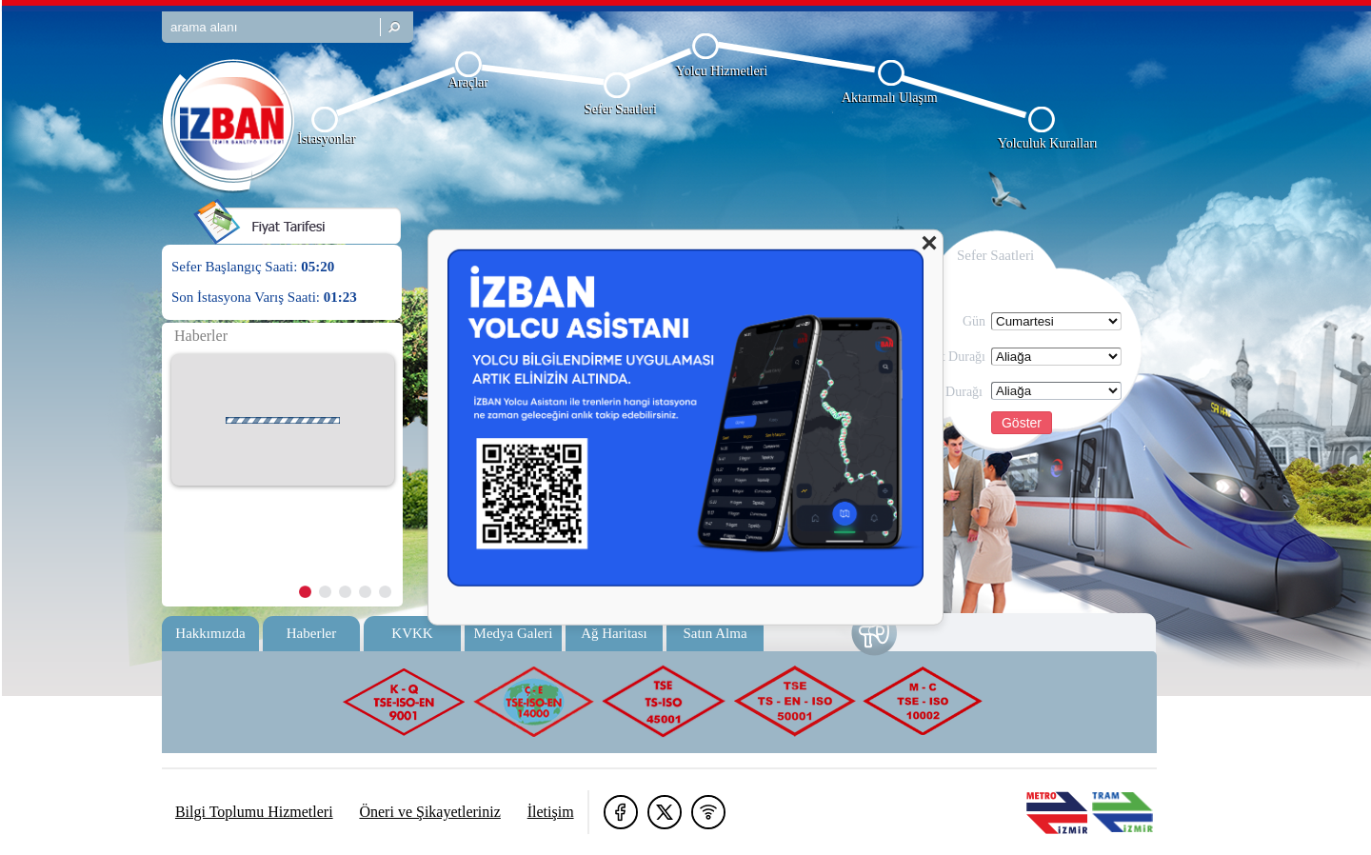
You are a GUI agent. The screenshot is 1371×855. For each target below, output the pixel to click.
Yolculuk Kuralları (1048, 143)
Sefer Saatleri (621, 109)
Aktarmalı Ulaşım (890, 97)
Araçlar (468, 82)
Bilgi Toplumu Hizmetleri (254, 812)
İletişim (550, 812)
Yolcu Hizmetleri (721, 71)
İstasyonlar (327, 138)
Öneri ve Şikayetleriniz (429, 812)
